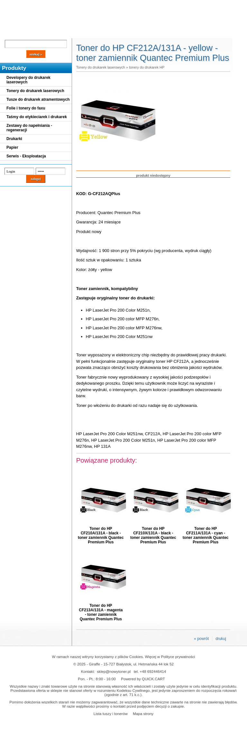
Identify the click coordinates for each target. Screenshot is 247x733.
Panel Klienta (77, 32)
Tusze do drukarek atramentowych (38, 99)
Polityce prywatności (178, 656)
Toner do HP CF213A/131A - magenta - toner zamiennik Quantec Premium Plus (101, 612)
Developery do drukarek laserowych (28, 79)
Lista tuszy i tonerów (111, 713)
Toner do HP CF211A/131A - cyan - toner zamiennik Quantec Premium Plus (206, 535)
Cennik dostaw (39, 32)
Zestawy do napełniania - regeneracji (29, 127)
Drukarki (14, 138)
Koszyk (174, 4)
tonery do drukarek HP (146, 67)
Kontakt (109, 32)
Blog (9, 32)
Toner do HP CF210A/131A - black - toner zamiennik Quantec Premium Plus (101, 535)
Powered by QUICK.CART (143, 679)
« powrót (201, 638)
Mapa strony (143, 713)
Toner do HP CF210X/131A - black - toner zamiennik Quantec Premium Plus (153, 535)
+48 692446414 (153, 671)
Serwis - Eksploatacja (26, 156)
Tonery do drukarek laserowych (35, 91)
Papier (12, 147)
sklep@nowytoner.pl (114, 671)
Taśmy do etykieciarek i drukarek (36, 117)
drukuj (220, 638)
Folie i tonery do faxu (25, 108)
